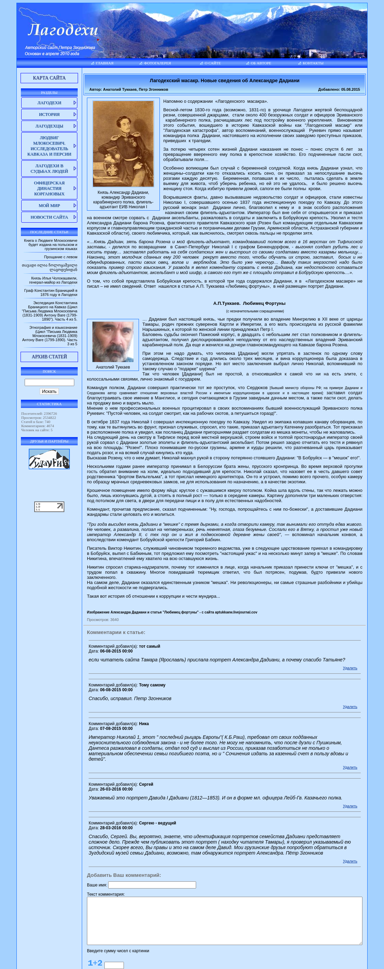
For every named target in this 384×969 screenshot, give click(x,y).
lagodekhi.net (188, 962)
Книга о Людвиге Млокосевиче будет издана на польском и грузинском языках (34, 244)
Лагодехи (36, 102)
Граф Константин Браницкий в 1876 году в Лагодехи (34, 297)
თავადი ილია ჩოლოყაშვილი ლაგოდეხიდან (46, 269)
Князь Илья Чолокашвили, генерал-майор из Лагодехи (37, 285)
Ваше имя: (80, 843)
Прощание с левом (44, 257)
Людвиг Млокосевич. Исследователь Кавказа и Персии (35, 146)
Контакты (322, 63)
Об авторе (264, 63)
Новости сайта (35, 217)
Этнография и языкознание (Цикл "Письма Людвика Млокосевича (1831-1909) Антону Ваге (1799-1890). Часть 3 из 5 (37, 344)
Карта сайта (35, 77)
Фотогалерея (147, 63)
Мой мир (35, 205)
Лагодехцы (35, 125)
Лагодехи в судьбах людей (35, 168)
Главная (88, 63)
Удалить (367, 632)
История (35, 114)
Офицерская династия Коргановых (35, 188)
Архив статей (35, 365)
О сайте (210, 63)
